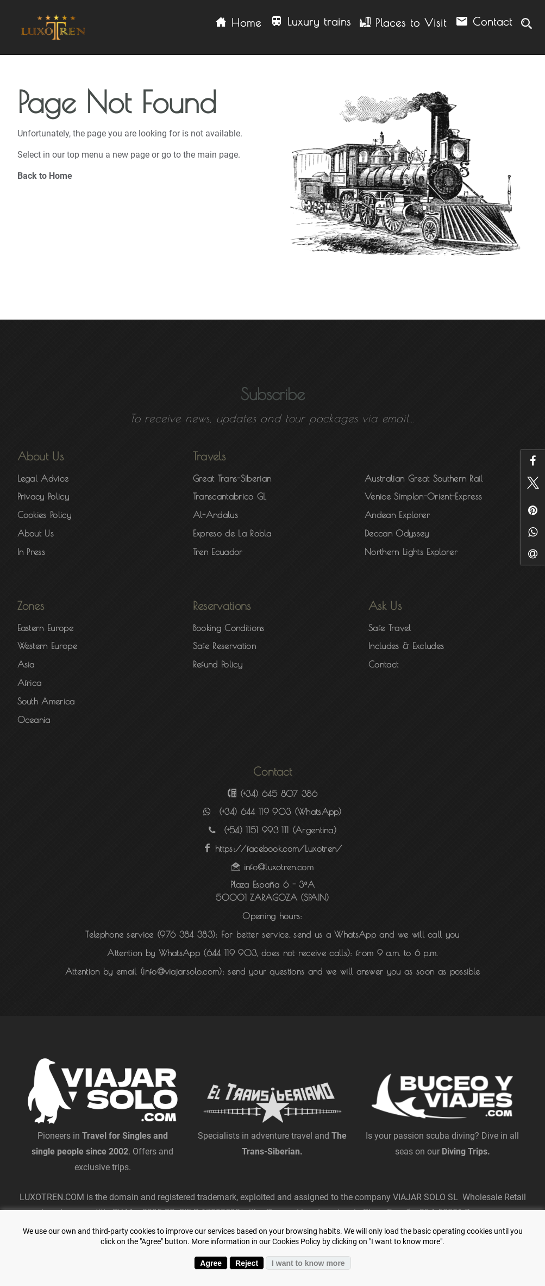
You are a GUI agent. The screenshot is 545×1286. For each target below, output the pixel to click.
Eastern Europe (45, 628)
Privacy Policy (43, 496)
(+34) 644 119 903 (255, 811)
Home (238, 22)
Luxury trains (310, 22)
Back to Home (44, 176)
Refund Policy (217, 664)
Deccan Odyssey (397, 533)
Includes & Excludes (406, 646)
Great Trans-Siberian (232, 478)
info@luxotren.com (279, 867)
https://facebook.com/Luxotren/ (278, 848)
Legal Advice (43, 478)
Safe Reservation (224, 646)
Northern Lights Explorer (411, 552)
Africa (29, 683)
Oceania (34, 720)
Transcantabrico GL (230, 496)
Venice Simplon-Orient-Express (423, 496)
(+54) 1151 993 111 (256, 830)
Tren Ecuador (218, 552)
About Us (35, 533)
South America (46, 701)
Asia (26, 664)
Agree (211, 1263)
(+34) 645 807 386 (278, 793)
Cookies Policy (44, 515)
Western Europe (47, 646)
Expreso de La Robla (232, 533)
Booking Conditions (229, 628)
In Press (31, 552)
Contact (483, 22)
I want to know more (308, 1263)
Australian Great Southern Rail (424, 478)
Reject (246, 1263)
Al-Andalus (215, 515)
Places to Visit (403, 22)
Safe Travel (389, 628)
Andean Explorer (397, 515)
